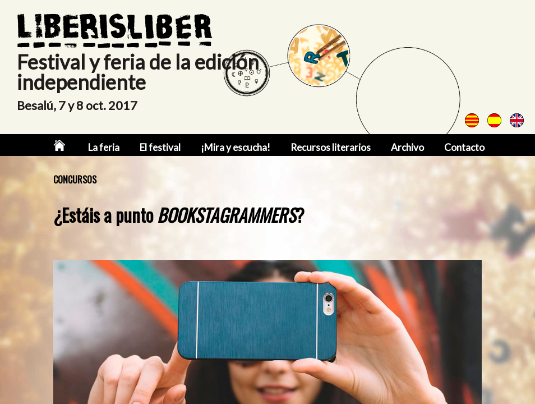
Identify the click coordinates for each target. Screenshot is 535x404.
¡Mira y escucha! (235, 147)
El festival (160, 147)
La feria (103, 147)
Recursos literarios (330, 147)
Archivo (407, 147)
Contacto (464, 147)
